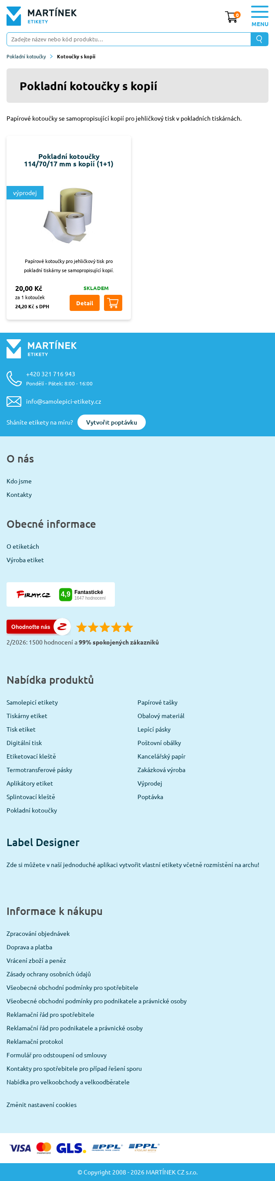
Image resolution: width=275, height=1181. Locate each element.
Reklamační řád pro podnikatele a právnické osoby (75, 1028)
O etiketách (23, 546)
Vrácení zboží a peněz (36, 960)
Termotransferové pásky (39, 769)
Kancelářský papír (161, 756)
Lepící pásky (154, 729)
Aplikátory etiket (30, 783)
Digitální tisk (24, 742)
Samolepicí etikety (32, 702)
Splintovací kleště (31, 796)
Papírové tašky (158, 702)
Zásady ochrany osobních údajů (49, 974)
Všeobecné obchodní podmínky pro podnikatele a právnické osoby (97, 1001)
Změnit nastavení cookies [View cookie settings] (42, 1104)
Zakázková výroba (161, 769)
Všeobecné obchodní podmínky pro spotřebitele (72, 987)
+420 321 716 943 (59, 378)
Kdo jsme (19, 481)
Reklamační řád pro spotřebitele (50, 1014)
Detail (84, 303)
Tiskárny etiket (27, 715)
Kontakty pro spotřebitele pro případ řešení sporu (74, 1068)
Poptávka (150, 796)
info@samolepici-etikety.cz (63, 401)
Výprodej (150, 783)
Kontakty (19, 494)
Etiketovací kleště (31, 756)
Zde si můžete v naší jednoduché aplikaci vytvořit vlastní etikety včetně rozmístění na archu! (133, 864)
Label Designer (43, 842)
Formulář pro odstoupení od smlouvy (57, 1055)
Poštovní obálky (159, 742)
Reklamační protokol (35, 1041)
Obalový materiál (161, 715)
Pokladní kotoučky (30, 56)
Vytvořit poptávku (111, 422)
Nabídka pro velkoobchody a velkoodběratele (68, 1082)
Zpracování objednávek (38, 933)
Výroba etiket (25, 560)
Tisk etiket (21, 729)
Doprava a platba (29, 947)
